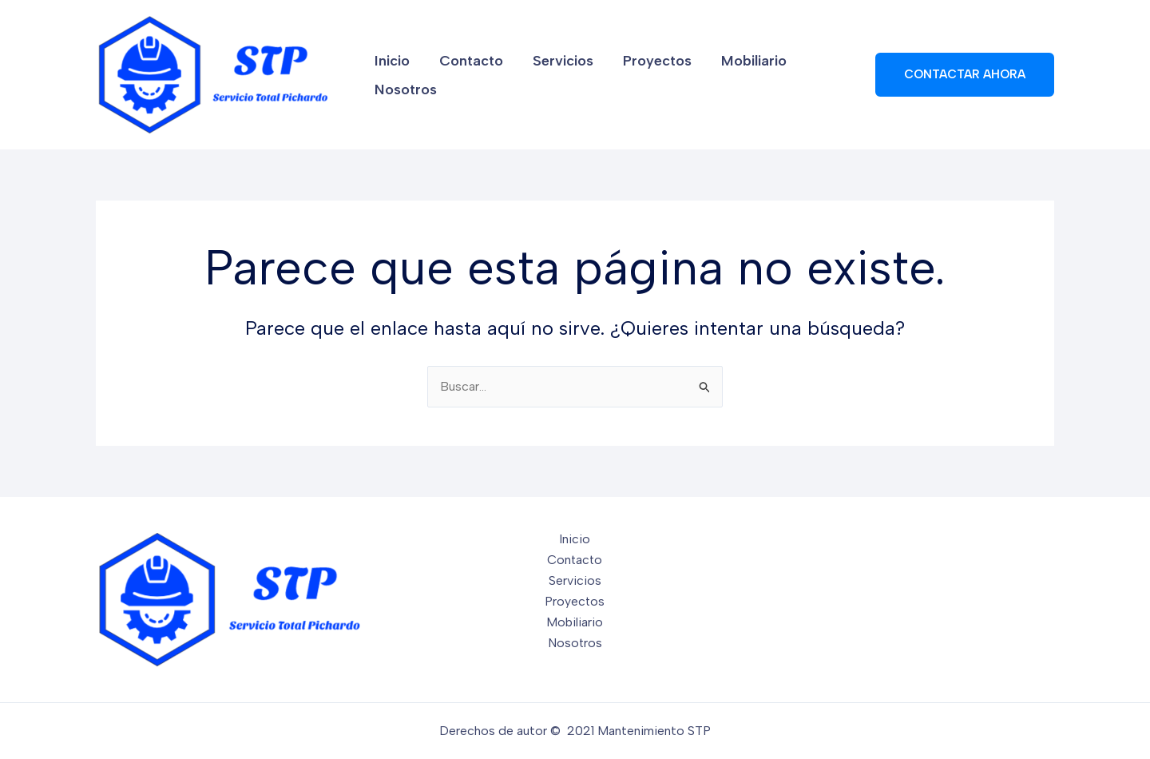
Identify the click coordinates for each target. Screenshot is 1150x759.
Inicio (389, 75)
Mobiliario (722, 75)
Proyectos (633, 75)
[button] (964, 75)
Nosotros (809, 75)
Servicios (546, 75)
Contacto (462, 75)
